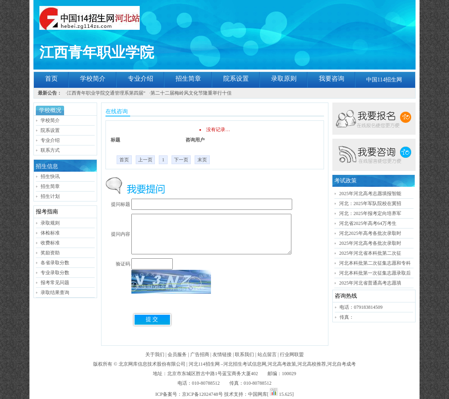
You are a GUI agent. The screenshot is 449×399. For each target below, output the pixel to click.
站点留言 (267, 354)
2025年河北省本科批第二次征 (370, 253)
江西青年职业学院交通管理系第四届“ (106, 93)
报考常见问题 (55, 282)
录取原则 (284, 78)
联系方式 (50, 150)
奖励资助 (50, 253)
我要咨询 (331, 78)
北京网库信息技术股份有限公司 (152, 364)
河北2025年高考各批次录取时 (370, 233)
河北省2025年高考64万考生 (367, 223)
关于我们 (154, 354)
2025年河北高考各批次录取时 (370, 243)
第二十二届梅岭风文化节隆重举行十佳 (191, 93)
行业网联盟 (292, 354)
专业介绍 (140, 78)
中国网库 (257, 394)
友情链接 (222, 354)
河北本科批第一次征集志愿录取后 (375, 273)
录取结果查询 (55, 292)
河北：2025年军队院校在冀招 (370, 203)
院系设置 (236, 78)
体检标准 (50, 233)
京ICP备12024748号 (202, 394)
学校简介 (92, 78)
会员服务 (177, 354)
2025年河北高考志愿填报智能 (370, 193)
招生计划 (50, 196)
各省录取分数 (55, 262)
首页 (51, 78)
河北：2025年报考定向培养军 (370, 213)
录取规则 (50, 223)
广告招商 (199, 354)
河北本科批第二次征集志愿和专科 (375, 263)
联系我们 (244, 354)
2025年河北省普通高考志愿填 (370, 283)
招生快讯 (50, 176)
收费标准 (50, 243)
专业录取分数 (55, 272)
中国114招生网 (384, 80)
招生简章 (188, 78)
